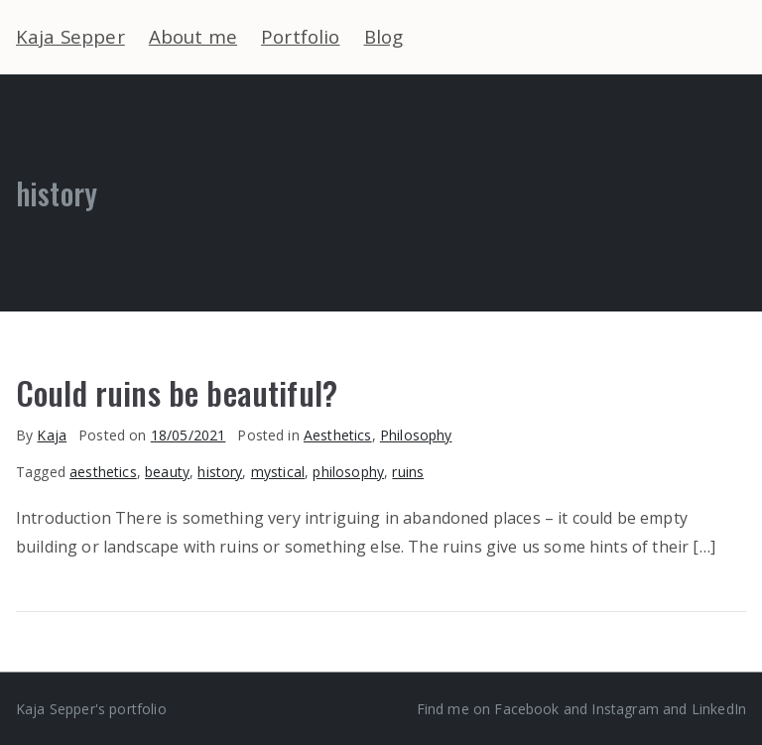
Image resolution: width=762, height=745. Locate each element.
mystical (278, 471)
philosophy (348, 471)
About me (193, 36)
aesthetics (103, 471)
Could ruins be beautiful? (176, 392)
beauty (167, 471)
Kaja (51, 435)
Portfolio (300, 36)
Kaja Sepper (70, 36)
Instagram (624, 708)
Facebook (526, 708)
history (219, 471)
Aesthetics (338, 435)
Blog (384, 36)
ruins (408, 471)
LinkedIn (719, 708)
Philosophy (416, 435)
